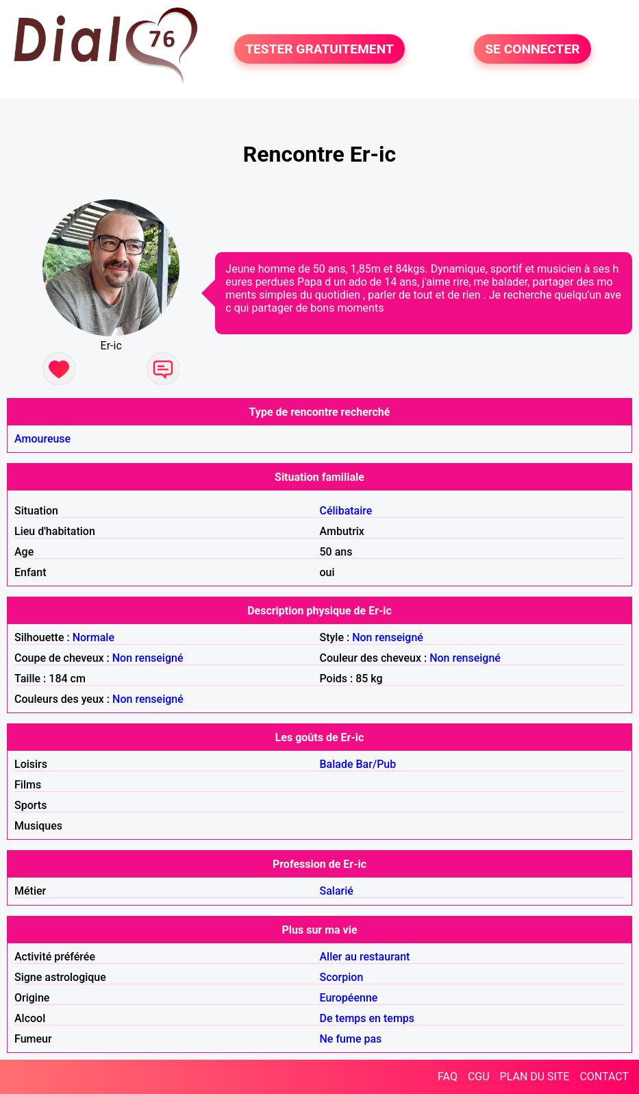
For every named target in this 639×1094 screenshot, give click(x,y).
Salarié (336, 890)
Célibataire (346, 510)
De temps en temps (367, 1018)
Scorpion (342, 977)
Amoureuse (42, 438)
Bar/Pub (376, 764)
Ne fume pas (351, 1038)
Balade (336, 764)
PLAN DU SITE (535, 1076)
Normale (93, 637)
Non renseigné (387, 637)
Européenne (349, 997)
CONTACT (604, 1076)
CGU (479, 1076)
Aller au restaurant (365, 956)
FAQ (448, 1076)
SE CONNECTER (532, 49)
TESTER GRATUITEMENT (319, 49)
